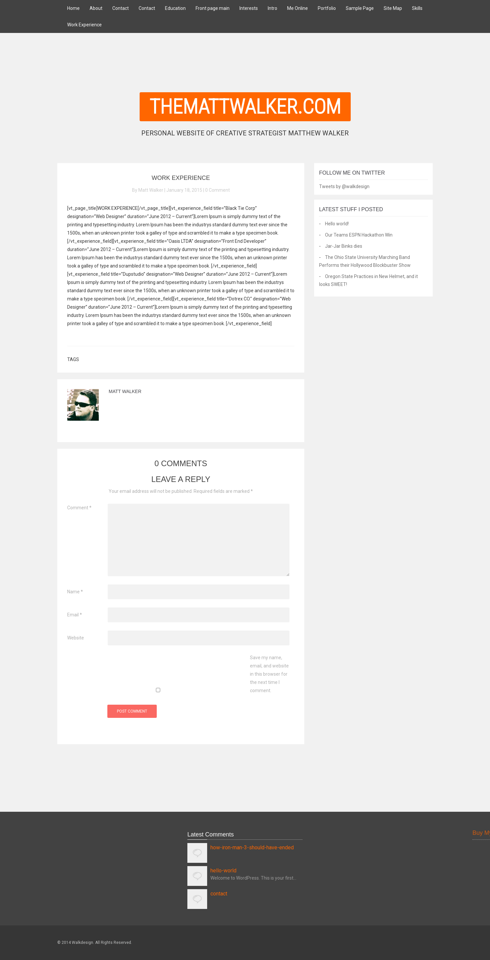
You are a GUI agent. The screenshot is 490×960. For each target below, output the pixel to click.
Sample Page (360, 8)
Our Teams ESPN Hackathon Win (359, 235)
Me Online (297, 8)
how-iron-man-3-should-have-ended (252, 847)
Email (74, 614)
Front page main (213, 8)
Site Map (393, 8)
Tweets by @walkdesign (344, 186)
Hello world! (337, 223)
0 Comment (217, 190)
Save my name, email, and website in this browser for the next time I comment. (269, 674)
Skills (417, 8)
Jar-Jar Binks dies (343, 246)
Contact (120, 8)
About (96, 8)
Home (73, 8)
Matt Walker (125, 391)
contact (218, 893)
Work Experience (84, 24)
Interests (248, 8)
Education (175, 8)
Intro (272, 8)
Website (75, 637)
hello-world (223, 870)
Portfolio (327, 8)
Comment (79, 507)
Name (75, 591)
